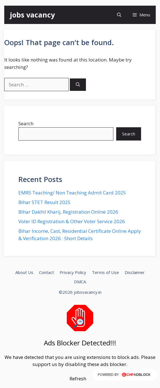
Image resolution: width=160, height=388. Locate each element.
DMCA (80, 281)
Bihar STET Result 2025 (44, 202)
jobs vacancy (32, 14)
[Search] (78, 84)
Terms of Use (105, 272)
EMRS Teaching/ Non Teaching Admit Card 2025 (72, 192)
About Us (24, 272)
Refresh (78, 378)
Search (25, 123)
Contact (46, 272)
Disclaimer (135, 272)
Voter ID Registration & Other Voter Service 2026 (71, 221)
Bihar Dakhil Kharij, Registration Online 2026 (68, 212)
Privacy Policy (73, 272)
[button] (119, 15)
